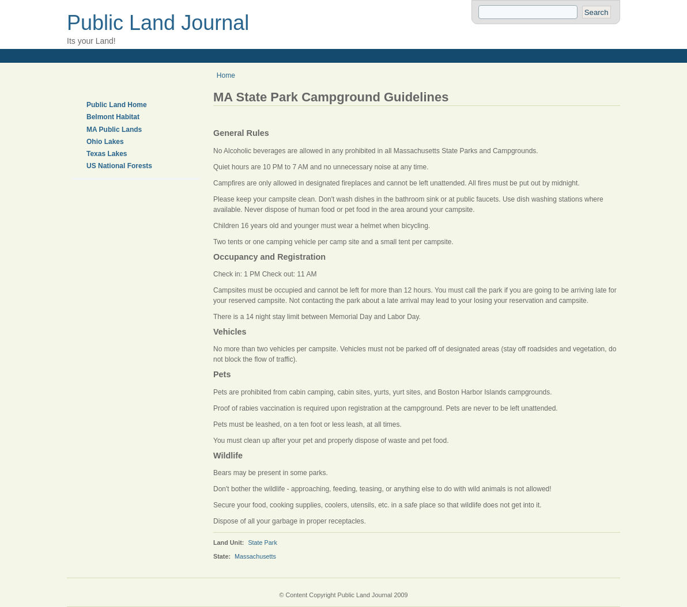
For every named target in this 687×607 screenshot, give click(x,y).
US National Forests (119, 166)
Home (226, 75)
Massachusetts (255, 556)
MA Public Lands (114, 130)
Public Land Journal (158, 23)
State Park (262, 542)
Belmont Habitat (112, 117)
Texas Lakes (106, 154)
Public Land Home (116, 105)
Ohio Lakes (105, 142)
